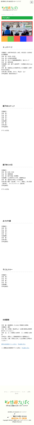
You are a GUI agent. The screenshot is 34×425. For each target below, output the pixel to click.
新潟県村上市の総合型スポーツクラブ (17, 412)
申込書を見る (21, 344)
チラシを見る (13, 344)
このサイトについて (15, 391)
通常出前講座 (5, 344)
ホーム (5, 391)
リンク (23, 391)
